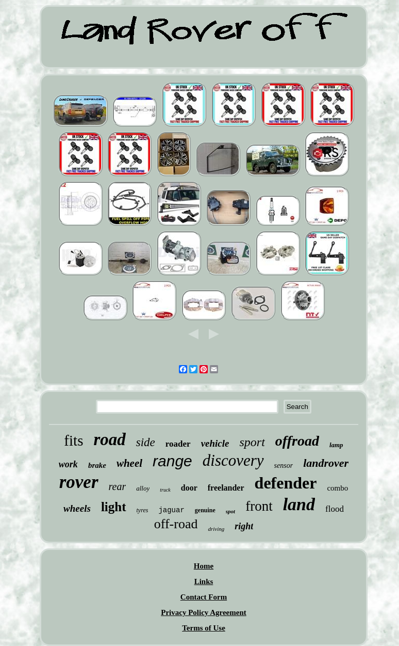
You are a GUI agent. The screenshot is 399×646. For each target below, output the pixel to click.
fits (73, 440)
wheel (129, 463)
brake (97, 465)
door (189, 487)
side (145, 442)
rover (78, 482)
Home (203, 566)
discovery (233, 460)
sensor (283, 465)
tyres (142, 510)
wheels (77, 508)
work (68, 464)
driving (216, 529)
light (113, 507)
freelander (226, 487)
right (244, 526)
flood (334, 509)
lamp (336, 445)
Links (203, 581)
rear (117, 486)
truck (165, 490)
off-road (176, 523)
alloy (142, 488)
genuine (205, 510)
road (109, 439)
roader (178, 444)
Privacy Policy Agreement (203, 612)
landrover (325, 462)
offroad (297, 441)
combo (337, 488)
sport (251, 442)
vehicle (215, 443)
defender (286, 483)
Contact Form (203, 597)
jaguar (171, 510)
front (258, 506)
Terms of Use (203, 628)
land (299, 504)
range (172, 460)
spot (230, 511)
